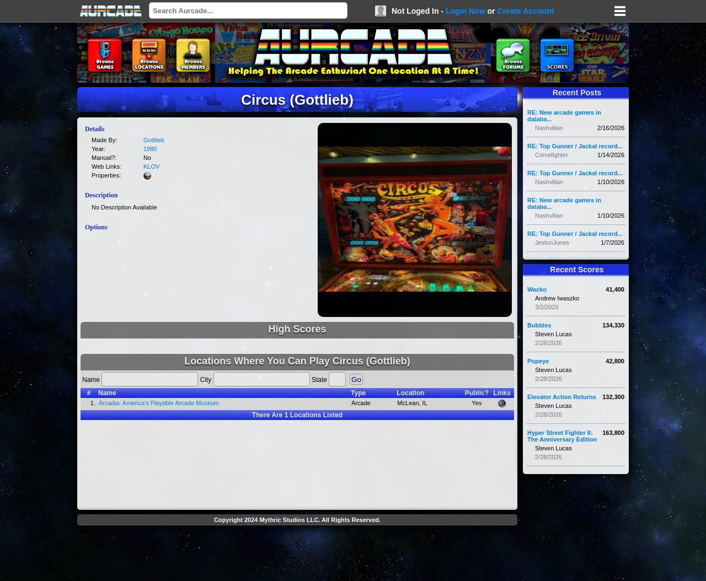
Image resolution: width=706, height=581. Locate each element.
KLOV (151, 166)
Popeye (538, 361)
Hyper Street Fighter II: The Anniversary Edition (562, 436)
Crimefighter (551, 155)
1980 (150, 149)
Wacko (537, 289)
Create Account (525, 11)
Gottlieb (153, 140)
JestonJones (552, 242)
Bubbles (539, 325)
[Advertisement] (297, 554)
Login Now (465, 11)
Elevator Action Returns (561, 397)
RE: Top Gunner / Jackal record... (575, 146)
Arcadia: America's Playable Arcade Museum (159, 403)
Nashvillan (549, 128)
